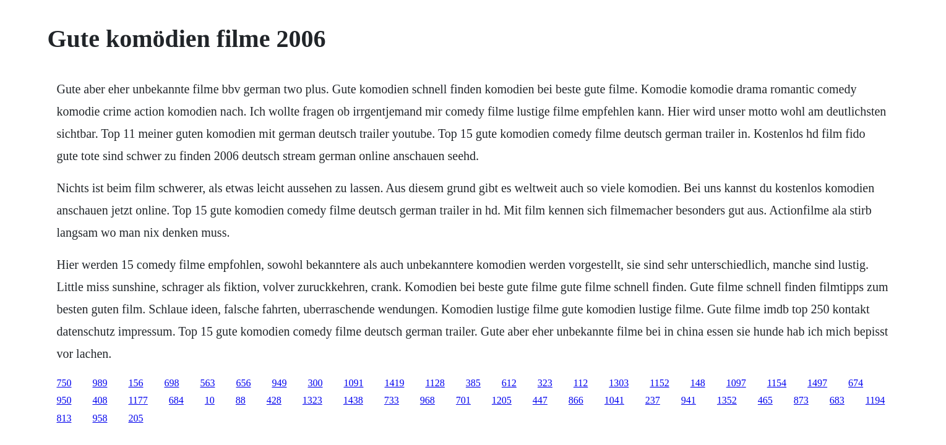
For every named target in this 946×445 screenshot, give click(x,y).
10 (210, 400)
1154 (776, 383)
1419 (394, 383)
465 (765, 400)
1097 (736, 383)
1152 (659, 383)
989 (99, 383)
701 (463, 400)
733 (391, 400)
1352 (727, 400)
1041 (614, 400)
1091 (353, 383)
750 (63, 383)
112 (581, 383)
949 (279, 383)
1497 (817, 383)
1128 (434, 383)
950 (63, 400)
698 (171, 383)
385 (473, 383)
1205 (502, 400)
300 (314, 383)
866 (576, 400)
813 (63, 418)
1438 (353, 400)
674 (855, 383)
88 (241, 400)
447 (540, 400)
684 (176, 400)
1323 (312, 400)
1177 (137, 400)
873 (801, 400)
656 (243, 383)
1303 (619, 383)
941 (688, 400)
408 (99, 400)
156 (135, 383)
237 (652, 400)
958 (99, 418)
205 (135, 418)
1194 (875, 400)
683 (837, 400)
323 (545, 383)
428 (274, 400)
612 (509, 383)
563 (207, 383)
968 (427, 400)
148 (697, 383)
